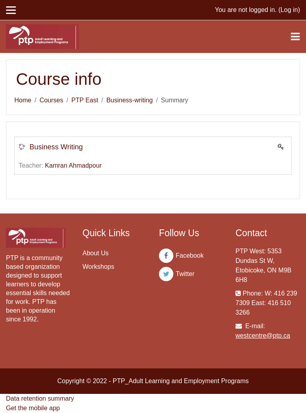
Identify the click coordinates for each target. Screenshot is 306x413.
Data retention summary (40, 398)
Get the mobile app (33, 408)
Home (22, 100)
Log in (289, 9)
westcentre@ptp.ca (262, 335)
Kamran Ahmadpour (73, 165)
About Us (95, 253)
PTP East (84, 100)
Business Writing (56, 147)
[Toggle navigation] (295, 37)
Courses (51, 100)
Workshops (98, 266)
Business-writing (129, 100)
